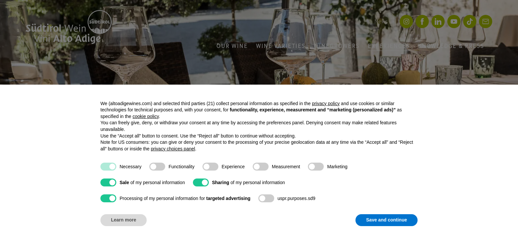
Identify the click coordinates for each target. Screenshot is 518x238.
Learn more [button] (123, 219)
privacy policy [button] (326, 103)
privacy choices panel (173, 148)
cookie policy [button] (145, 116)
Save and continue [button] (386, 219)
